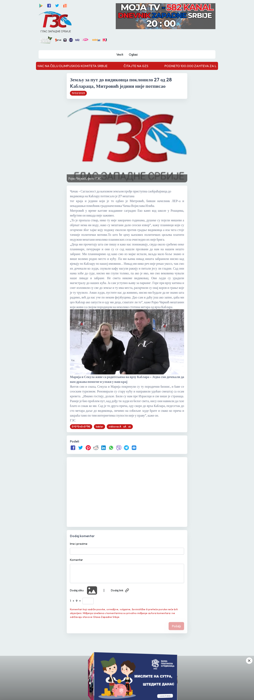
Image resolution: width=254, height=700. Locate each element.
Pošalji (176, 626)
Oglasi (133, 54)
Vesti (119, 54)
